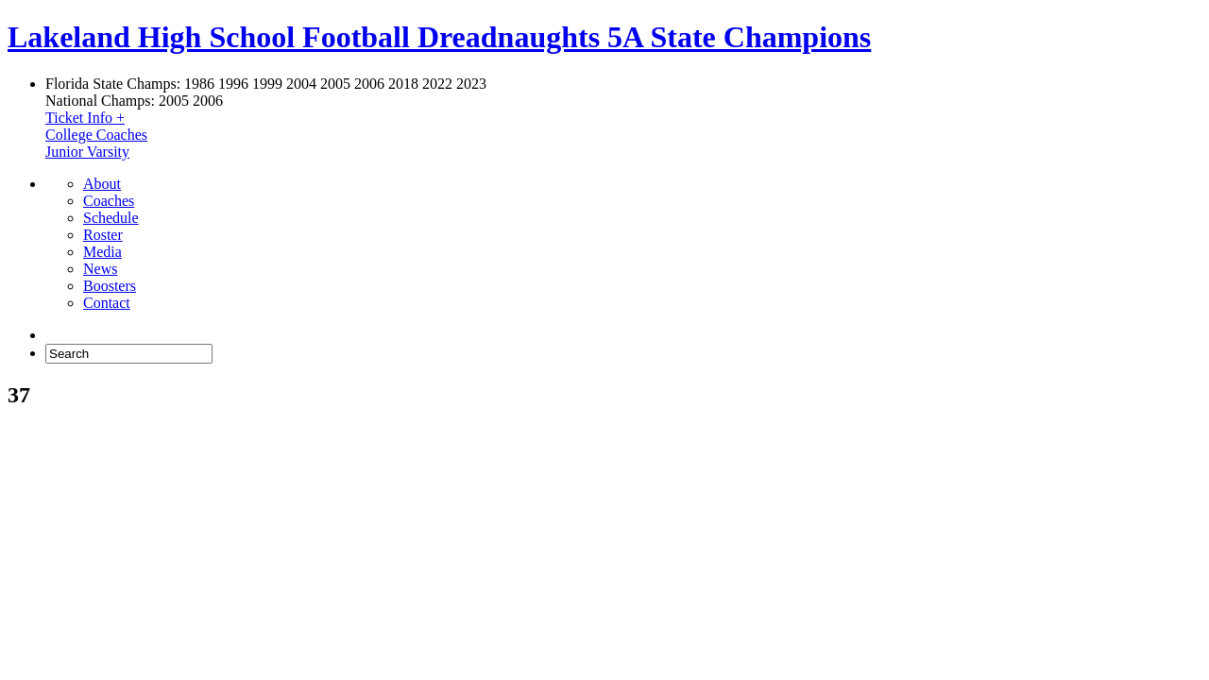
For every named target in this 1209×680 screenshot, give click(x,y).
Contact (106, 303)
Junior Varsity (87, 152)
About (102, 184)
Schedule (111, 218)
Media (102, 252)
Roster (103, 235)
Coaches (108, 201)
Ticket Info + (85, 118)
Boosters (109, 286)
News (100, 269)
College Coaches (96, 135)
